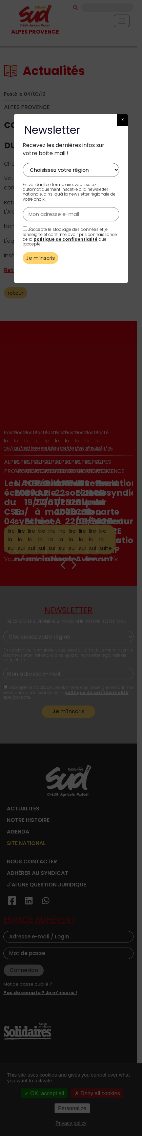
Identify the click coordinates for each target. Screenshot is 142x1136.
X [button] (122, 120)
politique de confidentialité (66, 239)
